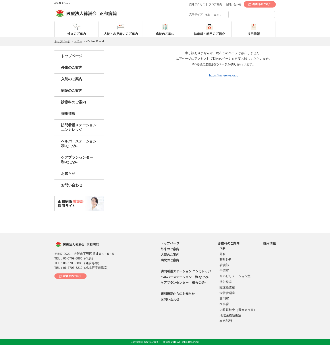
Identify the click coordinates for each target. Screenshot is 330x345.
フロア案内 (215, 4)
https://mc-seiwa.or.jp (223, 75)
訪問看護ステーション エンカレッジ (186, 271)
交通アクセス (197, 4)
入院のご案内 (71, 79)
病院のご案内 (71, 90)
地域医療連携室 (230, 315)
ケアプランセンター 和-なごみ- (183, 282)
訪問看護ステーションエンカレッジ (78, 127)
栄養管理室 (227, 293)
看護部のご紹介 (261, 4)
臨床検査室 (227, 287)
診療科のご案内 (73, 102)
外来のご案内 (71, 67)
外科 (223, 254)
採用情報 (68, 113)
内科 (223, 248)
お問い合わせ (233, 4)
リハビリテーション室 (235, 276)
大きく (218, 15)
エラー (78, 41)
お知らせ (68, 173)
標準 (207, 15)
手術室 (224, 270)
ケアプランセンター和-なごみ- (77, 160)
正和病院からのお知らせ (178, 293)
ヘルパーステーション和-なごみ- (78, 143)
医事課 (224, 304)
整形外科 (226, 259)
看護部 (224, 265)
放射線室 (226, 282)
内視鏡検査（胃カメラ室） (238, 310)
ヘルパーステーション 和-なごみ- (185, 277)
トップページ (62, 41)
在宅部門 (226, 321)
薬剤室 (224, 298)
